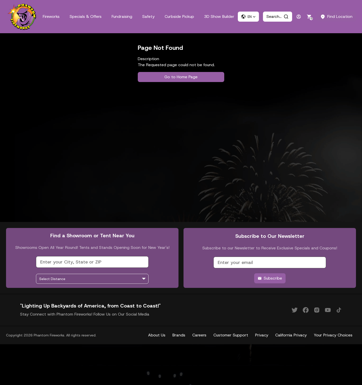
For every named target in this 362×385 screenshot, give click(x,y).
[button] (248, 16)
